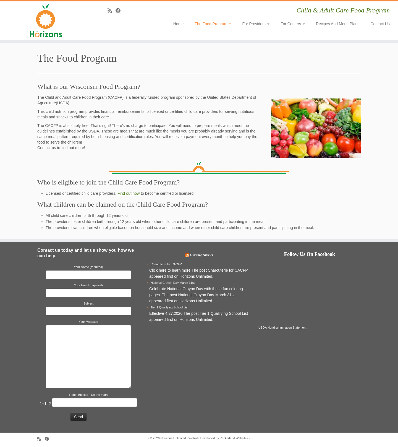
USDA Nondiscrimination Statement (282, 327)
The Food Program (213, 24)
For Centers (293, 24)
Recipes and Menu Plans (337, 24)
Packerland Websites (234, 438)
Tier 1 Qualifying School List (169, 307)
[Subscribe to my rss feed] (112, 11)
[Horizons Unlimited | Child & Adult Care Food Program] (46, 20)
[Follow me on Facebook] (120, 11)
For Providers (255, 24)
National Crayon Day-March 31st (173, 282)
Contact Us (380, 24)
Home (178, 24)
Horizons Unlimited (173, 438)
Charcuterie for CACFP (166, 264)
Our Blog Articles (201, 254)
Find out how (128, 193)
